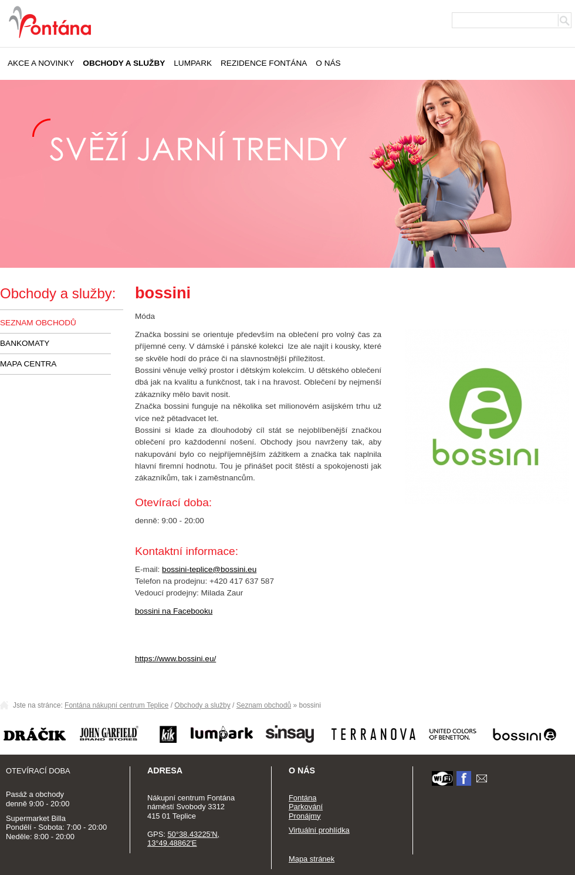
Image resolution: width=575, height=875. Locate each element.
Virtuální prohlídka (319, 830)
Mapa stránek (311, 858)
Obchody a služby (124, 63)
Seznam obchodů (38, 322)
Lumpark (193, 63)
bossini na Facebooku (173, 611)
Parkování (306, 806)
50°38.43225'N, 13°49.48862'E (183, 839)
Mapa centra (28, 363)
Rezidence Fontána (264, 63)
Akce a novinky (41, 63)
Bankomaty (24, 343)
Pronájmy (305, 816)
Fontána (302, 797)
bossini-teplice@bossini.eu (209, 569)
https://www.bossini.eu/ (175, 658)
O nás (328, 63)
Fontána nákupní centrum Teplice (116, 705)
